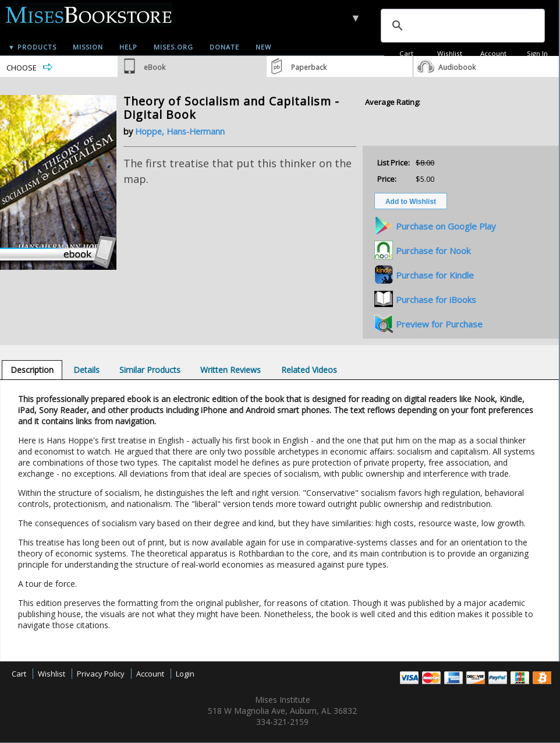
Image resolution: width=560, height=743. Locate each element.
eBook (154, 67)
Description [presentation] (32, 369)
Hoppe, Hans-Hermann (180, 131)
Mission (88, 47)
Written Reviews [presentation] (230, 369)
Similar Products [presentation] (149, 369)
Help (128, 47)
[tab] (32, 369)
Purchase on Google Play (446, 226)
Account (493, 53)
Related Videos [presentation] (309, 369)
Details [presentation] (86, 369)
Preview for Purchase (439, 324)
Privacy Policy (101, 673)
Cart (406, 53)
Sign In (537, 53)
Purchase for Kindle (435, 275)
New (263, 47)
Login (185, 673)
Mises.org (173, 47)
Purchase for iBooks (436, 299)
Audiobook (457, 67)
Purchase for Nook (433, 250)
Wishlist (449, 53)
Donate (224, 47)
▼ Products (32, 47)
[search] (461, 25)
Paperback (309, 67)
